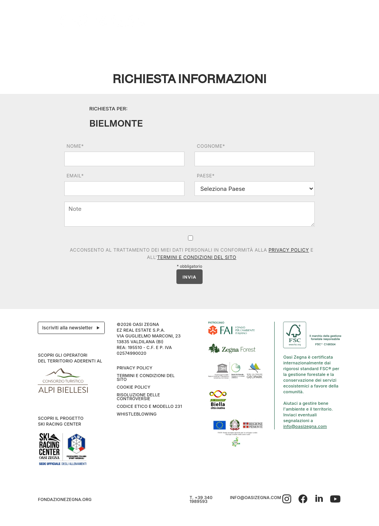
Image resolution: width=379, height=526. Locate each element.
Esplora (85, 45)
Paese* (206, 176)
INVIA (189, 277)
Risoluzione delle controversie (138, 396)
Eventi (145, 45)
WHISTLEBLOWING (136, 414)
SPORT (254, 45)
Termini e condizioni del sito (196, 257)
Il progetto (53, 45)
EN (334, 45)
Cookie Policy (133, 387)
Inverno (282, 45)
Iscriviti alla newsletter (73, 328)
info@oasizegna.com (305, 426)
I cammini (171, 45)
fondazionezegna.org (65, 499)
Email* (75, 176)
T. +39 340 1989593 (201, 499)
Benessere (203, 45)
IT (325, 45)
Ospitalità (115, 45)
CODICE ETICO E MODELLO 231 (149, 406)
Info (305, 45)
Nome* (75, 146)
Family (231, 45)
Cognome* (211, 146)
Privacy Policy (288, 250)
